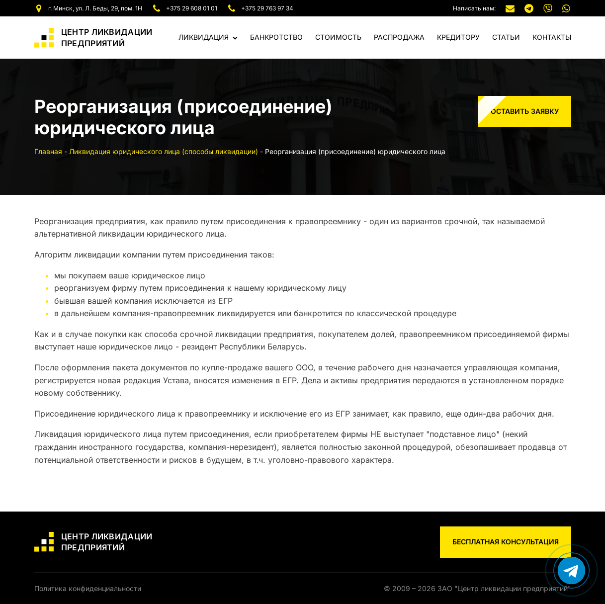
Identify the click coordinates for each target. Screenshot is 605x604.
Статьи (506, 37)
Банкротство (276, 37)
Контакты (551, 37)
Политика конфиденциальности (87, 588)
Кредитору (458, 37)
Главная (48, 151)
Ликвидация (208, 37)
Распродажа (399, 37)
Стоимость (338, 37)
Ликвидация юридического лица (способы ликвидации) (163, 151)
